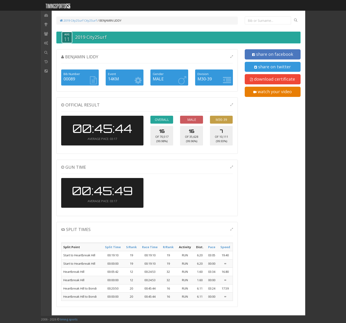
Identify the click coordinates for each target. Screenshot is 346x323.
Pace (211, 247)
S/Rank (131, 247)
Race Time (150, 247)
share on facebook (272, 54)
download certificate (272, 79)
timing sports (68, 319)
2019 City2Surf (72, 20)
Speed (225, 247)
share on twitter (272, 66)
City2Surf (90, 20)
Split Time (113, 247)
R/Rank (168, 247)
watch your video (272, 91)
